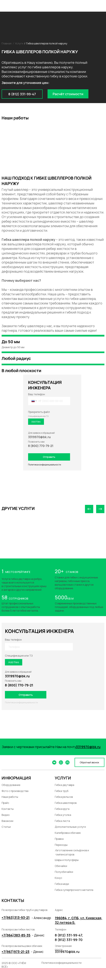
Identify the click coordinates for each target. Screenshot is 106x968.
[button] (68, 93)
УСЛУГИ (63, 778)
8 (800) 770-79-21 (19, 685)
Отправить (49, 456)
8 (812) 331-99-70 (69, 939)
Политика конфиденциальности (44, 464)
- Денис (38, 935)
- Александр (41, 917)
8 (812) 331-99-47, (69, 935)
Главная (6, 43)
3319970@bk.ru (17, 676)
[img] (102, 5)
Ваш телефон (36, 394)
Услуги (19, 43)
